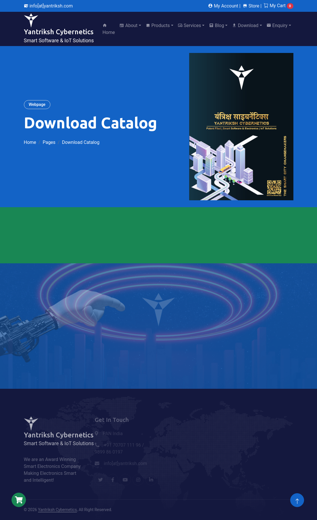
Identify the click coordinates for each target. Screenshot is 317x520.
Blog (216, 25)
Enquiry (277, 25)
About (128, 25)
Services (189, 25)
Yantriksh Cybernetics (57, 509)
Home (108, 29)
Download (245, 25)
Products (158, 25)
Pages (49, 142)
